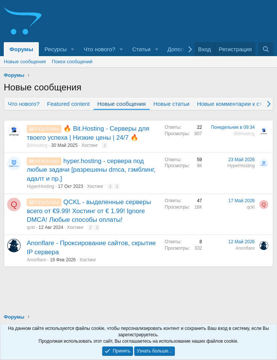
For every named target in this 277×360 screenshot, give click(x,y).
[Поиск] (266, 49)
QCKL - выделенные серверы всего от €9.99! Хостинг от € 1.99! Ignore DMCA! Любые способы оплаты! (89, 211)
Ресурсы (55, 49)
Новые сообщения (25, 61)
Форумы (21, 49)
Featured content (68, 104)
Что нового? (99, 49)
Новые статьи (171, 104)
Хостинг (89, 145)
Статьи (141, 49)
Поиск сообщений (72, 61)
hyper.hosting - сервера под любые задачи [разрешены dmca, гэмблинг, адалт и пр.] (91, 170)
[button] (72, 49)
